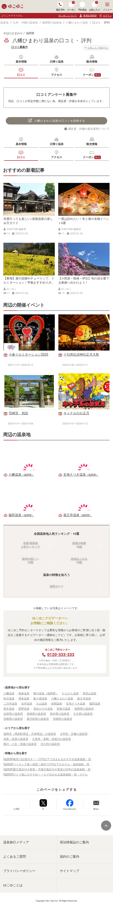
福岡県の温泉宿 (84, 708)
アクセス (56, 74)
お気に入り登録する (96, 47)
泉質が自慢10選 (79, 545)
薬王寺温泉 (84, 698)
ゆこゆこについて (67, 15)
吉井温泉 (26, 703)
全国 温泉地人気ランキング (30, 545)
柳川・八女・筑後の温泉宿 (20, 744)
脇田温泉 (94, 703)
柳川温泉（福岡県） (45, 693)
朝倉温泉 (23, 693)
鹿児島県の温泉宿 (38, 718)
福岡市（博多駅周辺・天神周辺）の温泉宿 (29, 733)
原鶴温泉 (56, 703)
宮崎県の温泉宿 (13, 718)
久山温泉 (41, 703)
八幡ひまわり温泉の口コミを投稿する (56, 120)
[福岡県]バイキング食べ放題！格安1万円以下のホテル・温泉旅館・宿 (46, 764)
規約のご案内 (69, 856)
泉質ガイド (57, 586)
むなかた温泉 (70, 693)
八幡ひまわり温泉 (77, 22)
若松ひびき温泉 (43, 708)
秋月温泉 (8, 698)
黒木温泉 (8, 708)
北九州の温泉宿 (50, 744)
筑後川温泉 (63, 708)
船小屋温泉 (40, 698)
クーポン (92, 75)
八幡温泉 (8, 693)
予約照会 (82, 6)
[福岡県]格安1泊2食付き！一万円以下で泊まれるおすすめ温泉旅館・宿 (47, 759)
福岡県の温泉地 (51, 22)
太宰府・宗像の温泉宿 (73, 733)
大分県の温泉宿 (83, 713)
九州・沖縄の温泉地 (25, 22)
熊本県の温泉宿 (59, 713)
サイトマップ (69, 871)
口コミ (21, 74)
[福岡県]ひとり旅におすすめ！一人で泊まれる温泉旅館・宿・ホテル (45, 774)
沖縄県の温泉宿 (62, 718)
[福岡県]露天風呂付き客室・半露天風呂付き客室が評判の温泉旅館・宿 (46, 769)
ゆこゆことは (13, 885)
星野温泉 (23, 708)
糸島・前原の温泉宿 (15, 739)
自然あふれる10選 (79, 560)
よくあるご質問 (14, 856)
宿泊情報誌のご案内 (74, 842)
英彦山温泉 (89, 693)
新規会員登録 (87, 15)
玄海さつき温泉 (75, 703)
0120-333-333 (60, 654)
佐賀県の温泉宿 (13, 713)
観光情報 (91, 61)
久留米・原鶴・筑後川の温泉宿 (51, 739)
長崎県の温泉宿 (36, 713)
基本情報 (21, 61)
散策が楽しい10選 (30, 560)
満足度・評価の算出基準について (89, 128)
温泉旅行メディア (16, 842)
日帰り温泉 (57, 61)
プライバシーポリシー (19, 871)
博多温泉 (23, 698)
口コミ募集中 (19, 47)
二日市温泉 (10, 703)
